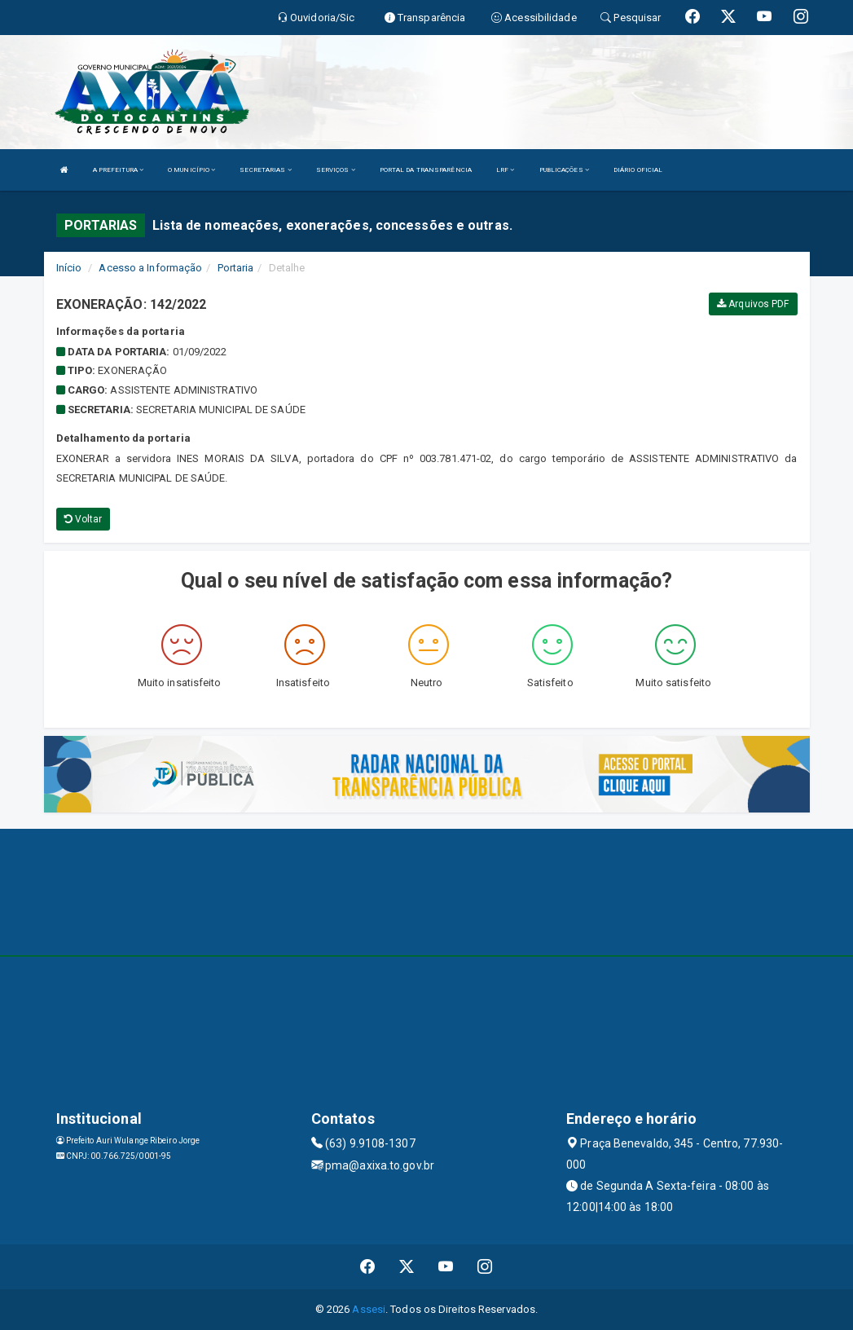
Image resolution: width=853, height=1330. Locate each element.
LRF (505, 170)
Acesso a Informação (150, 268)
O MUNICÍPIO (191, 170)
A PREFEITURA (118, 170)
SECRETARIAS (265, 170)
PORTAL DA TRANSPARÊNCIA (426, 170)
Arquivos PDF (753, 304)
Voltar (83, 519)
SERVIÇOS (335, 170)
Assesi (368, 1309)
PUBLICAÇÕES (564, 170)
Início (69, 268)
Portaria (236, 268)
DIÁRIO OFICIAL (637, 170)
